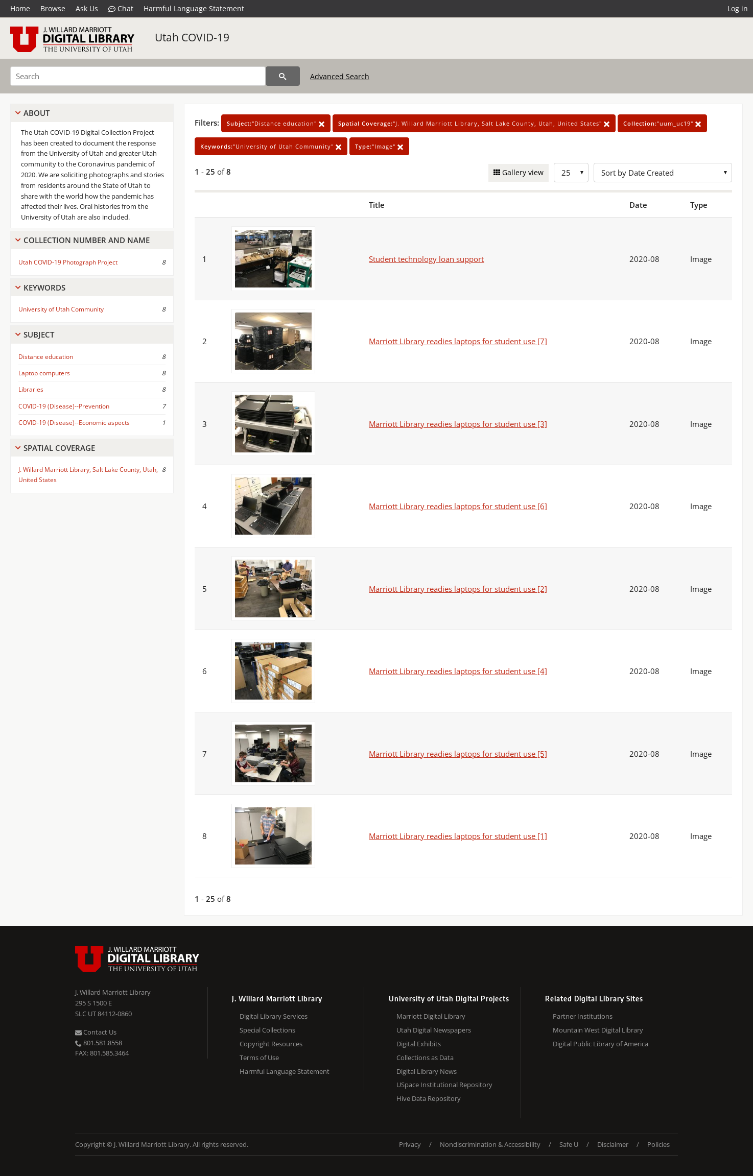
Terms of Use (259, 1057)
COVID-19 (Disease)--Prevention (63, 406)
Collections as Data (425, 1057)
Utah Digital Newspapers (433, 1030)
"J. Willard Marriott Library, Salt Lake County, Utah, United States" (474, 123)
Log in (737, 8)
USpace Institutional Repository (444, 1084)
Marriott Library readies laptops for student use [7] (458, 341)
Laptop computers (44, 373)
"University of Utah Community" (271, 146)
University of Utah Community (61, 309)
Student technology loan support (426, 259)
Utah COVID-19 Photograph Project (67, 262)
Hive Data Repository (428, 1098)
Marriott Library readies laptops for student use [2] (458, 589)
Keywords (44, 287)
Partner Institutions (583, 1016)
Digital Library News (426, 1071)
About (36, 113)
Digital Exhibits (418, 1043)
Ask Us (87, 8)
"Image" (379, 146)
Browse (52, 8)
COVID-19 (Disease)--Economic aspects (74, 422)
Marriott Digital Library (430, 1016)
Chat (120, 9)
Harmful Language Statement (194, 8)
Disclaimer (612, 1144)
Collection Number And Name (86, 240)
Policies (658, 1144)
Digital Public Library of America (600, 1043)
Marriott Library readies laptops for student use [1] (458, 836)
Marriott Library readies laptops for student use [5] (458, 754)
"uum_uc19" (662, 123)
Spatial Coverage (59, 448)
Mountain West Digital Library (598, 1030)
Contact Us (95, 1032)
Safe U (568, 1144)
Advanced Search (339, 76)
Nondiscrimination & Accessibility (490, 1144)
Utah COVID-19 (192, 37)
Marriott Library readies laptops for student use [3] (458, 424)
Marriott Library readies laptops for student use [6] (458, 506)
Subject (38, 334)
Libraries (30, 389)
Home (20, 8)
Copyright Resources (271, 1043)
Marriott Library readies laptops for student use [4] (458, 671)
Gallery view (522, 172)
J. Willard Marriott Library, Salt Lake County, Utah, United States (88, 474)
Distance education (45, 356)
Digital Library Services (274, 1016)
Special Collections (267, 1030)
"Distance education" (276, 123)
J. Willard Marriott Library (113, 992)
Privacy (410, 1144)
